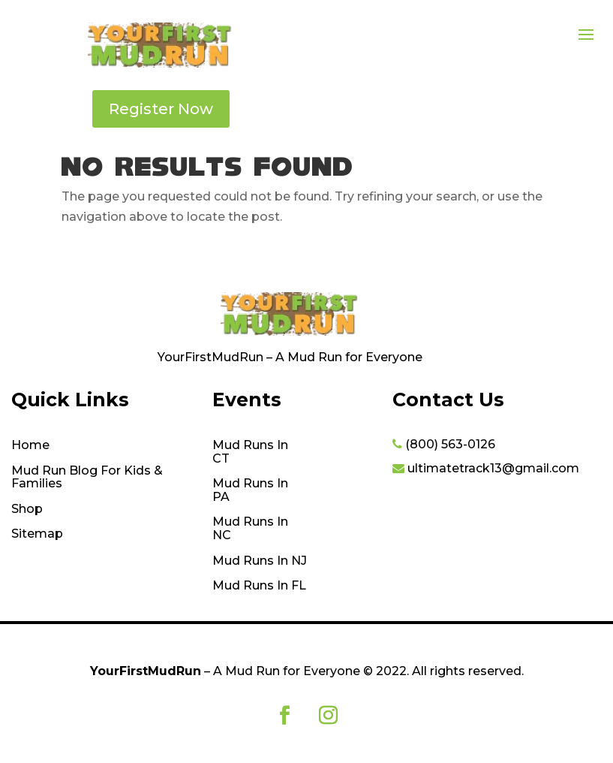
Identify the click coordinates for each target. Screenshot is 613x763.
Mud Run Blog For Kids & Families (87, 477)
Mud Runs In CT (250, 452)
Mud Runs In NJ (259, 561)
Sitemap (37, 534)
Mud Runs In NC (250, 528)
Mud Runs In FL (259, 586)
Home (30, 445)
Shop (27, 509)
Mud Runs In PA (250, 490)
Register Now (161, 109)
